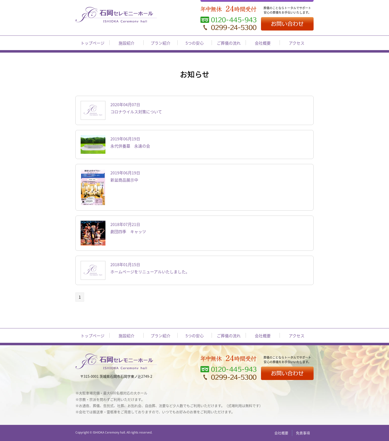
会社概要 (263, 43)
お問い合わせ (287, 24)
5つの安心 (195, 43)
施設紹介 (126, 43)
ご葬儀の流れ (229, 43)
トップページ (92, 43)
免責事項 (303, 432)
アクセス (296, 43)
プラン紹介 (160, 43)
